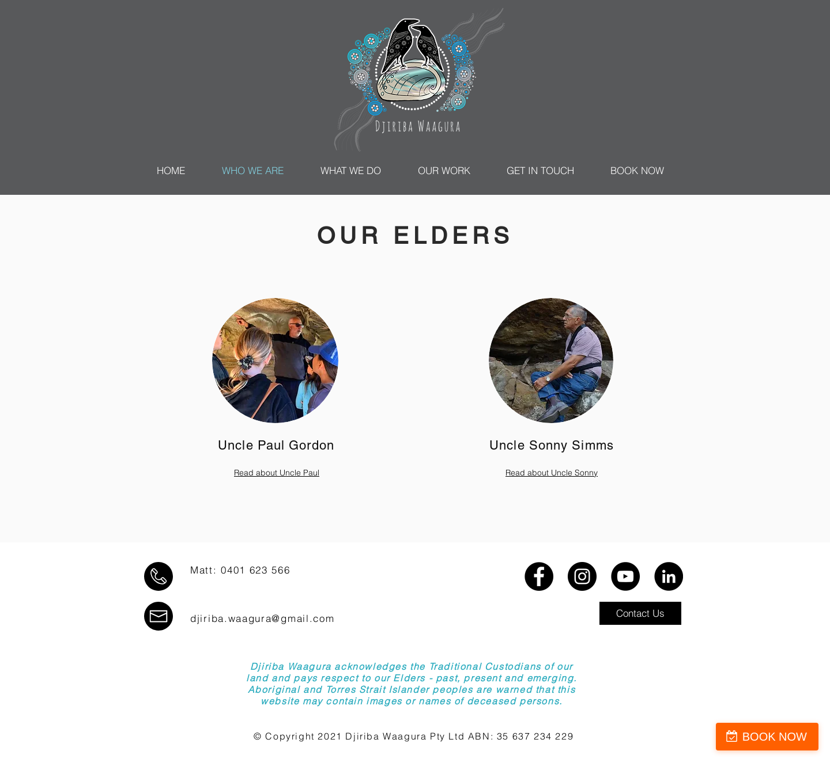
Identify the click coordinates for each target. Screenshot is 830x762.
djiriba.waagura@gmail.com (262, 618)
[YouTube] (625, 576)
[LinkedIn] (668, 576)
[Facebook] (539, 576)
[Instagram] (582, 576)
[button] (640, 613)
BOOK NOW (774, 736)
